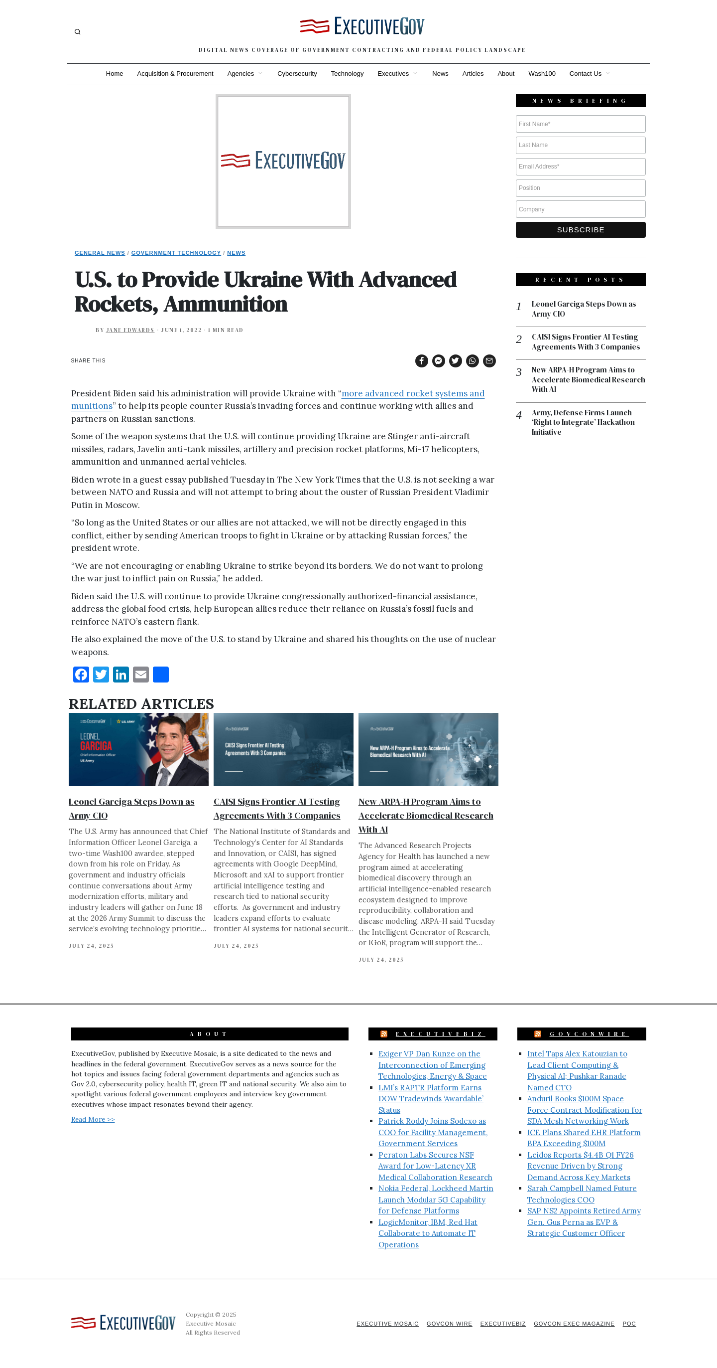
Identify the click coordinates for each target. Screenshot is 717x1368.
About (505, 73)
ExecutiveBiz (440, 1034)
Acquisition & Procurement (175, 73)
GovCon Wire (450, 1324)
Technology (347, 73)
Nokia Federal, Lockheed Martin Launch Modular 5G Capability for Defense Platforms (435, 1199)
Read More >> (93, 1119)
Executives (393, 73)
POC (629, 1324)
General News (100, 253)
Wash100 (541, 73)
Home (114, 73)
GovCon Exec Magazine (574, 1324)
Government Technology (176, 253)
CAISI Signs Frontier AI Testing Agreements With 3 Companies (586, 341)
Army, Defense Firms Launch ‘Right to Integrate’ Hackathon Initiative (583, 422)
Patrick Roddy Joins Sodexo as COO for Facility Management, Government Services (432, 1132)
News (440, 73)
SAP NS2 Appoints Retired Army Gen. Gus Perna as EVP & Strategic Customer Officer (584, 1222)
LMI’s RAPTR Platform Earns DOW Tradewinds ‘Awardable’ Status (430, 1099)
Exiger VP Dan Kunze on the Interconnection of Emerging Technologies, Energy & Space (432, 1065)
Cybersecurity (297, 73)
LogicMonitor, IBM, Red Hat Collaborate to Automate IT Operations (428, 1233)
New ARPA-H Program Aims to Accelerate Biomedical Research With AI (425, 815)
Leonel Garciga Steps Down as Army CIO (584, 309)
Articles (473, 73)
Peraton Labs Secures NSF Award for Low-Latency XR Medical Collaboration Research (435, 1166)
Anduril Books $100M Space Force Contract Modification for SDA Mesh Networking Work (584, 1110)
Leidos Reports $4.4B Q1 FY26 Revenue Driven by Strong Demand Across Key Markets (580, 1166)
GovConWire (589, 1034)
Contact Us (585, 73)
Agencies (241, 73)
